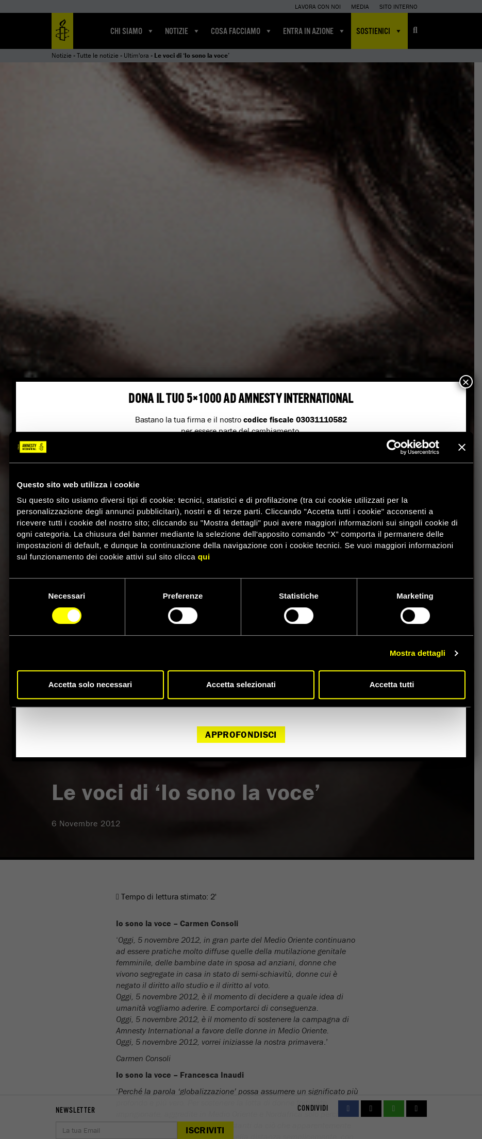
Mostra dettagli (417, 653)
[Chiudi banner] (462, 447)
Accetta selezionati (241, 684)
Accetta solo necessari (90, 684)
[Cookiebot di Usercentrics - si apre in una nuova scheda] (394, 447)
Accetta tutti (392, 684)
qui (204, 556)
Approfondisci (241, 734)
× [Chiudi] (466, 381)
